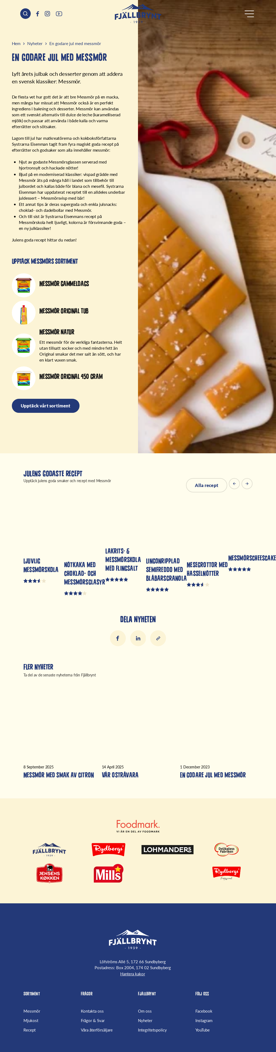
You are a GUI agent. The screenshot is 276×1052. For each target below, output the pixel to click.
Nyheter (145, 1020)
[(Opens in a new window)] (37, 13)
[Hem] (138, 13)
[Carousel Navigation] (241, 485)
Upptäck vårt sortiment (46, 406)
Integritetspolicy (152, 1029)
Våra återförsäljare (97, 1029)
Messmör (31, 1011)
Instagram (203, 1020)
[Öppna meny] (249, 14)
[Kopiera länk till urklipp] (158, 639)
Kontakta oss (92, 1011)
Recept (29, 1029)
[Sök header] (25, 13)
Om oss (145, 1011)
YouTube (202, 1029)
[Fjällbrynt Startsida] (133, 940)
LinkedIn (138, 639)
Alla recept (206, 485)
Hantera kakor (132, 974)
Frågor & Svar (93, 1020)
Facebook (117, 639)
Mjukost (30, 1020)
